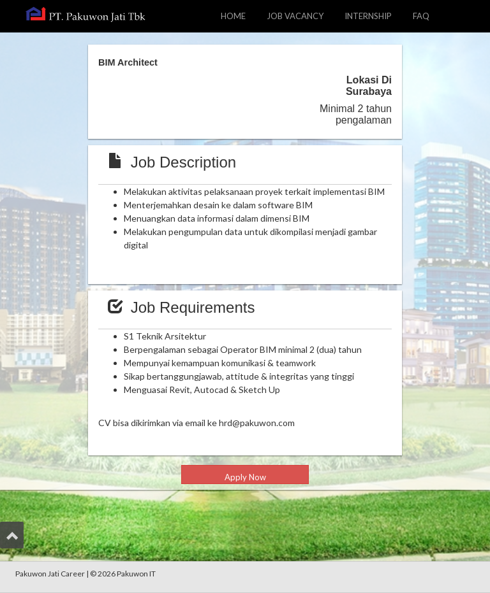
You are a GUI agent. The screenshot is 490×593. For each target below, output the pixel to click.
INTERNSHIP (368, 16)
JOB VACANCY (300, 15)
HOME (233, 16)
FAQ (421, 16)
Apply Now (245, 477)
